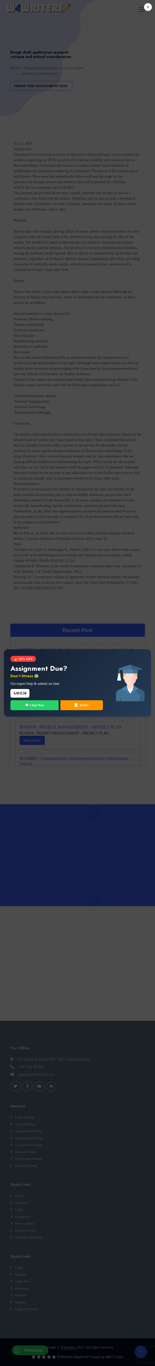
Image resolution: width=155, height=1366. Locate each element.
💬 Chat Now (34, 705)
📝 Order (82, 705)
